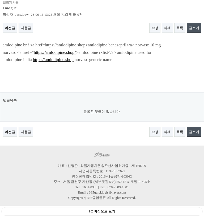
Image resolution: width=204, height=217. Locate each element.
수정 (154, 28)
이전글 (10, 28)
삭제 (167, 28)
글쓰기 (194, 28)
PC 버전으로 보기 (102, 211)
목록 (179, 28)
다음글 (26, 28)
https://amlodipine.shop (53, 59)
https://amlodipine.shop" (55, 52)
